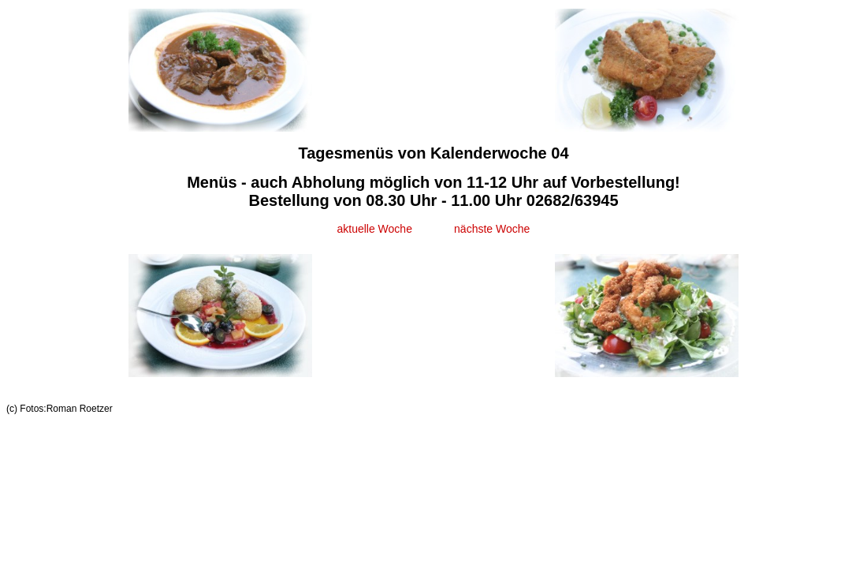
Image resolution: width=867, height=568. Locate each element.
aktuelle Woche (374, 228)
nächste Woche (492, 228)
